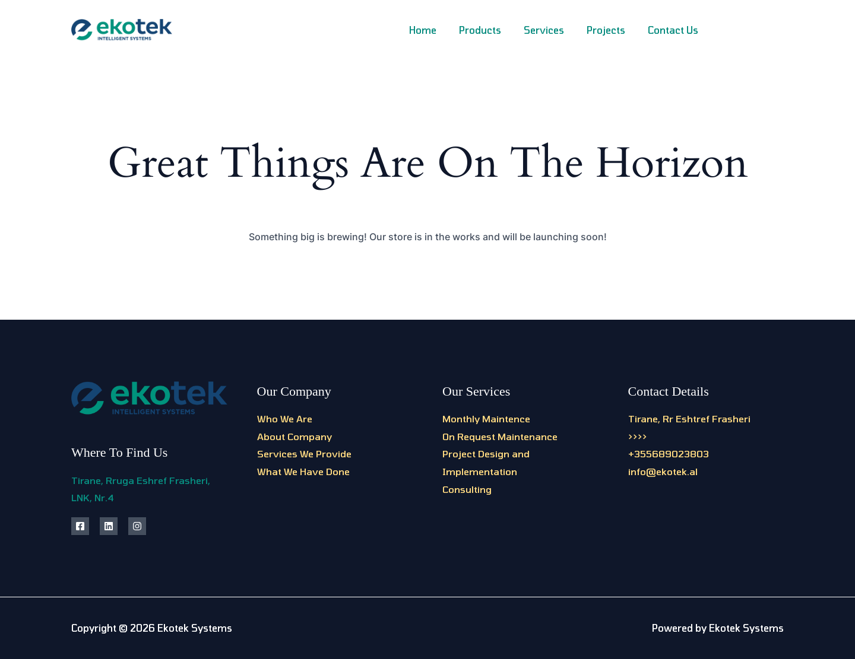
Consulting (467, 489)
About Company (294, 436)
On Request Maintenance (500, 436)
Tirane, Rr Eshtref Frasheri (689, 418)
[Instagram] (752, 31)
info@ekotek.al (663, 471)
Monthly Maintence (486, 418)
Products (492, 30)
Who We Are (284, 418)
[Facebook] (725, 31)
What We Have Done (303, 471)
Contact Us (675, 30)
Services (553, 30)
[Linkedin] (779, 31)
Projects (611, 30)
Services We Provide (304, 453)
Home (438, 30)
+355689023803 (668, 453)
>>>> (637, 436)
